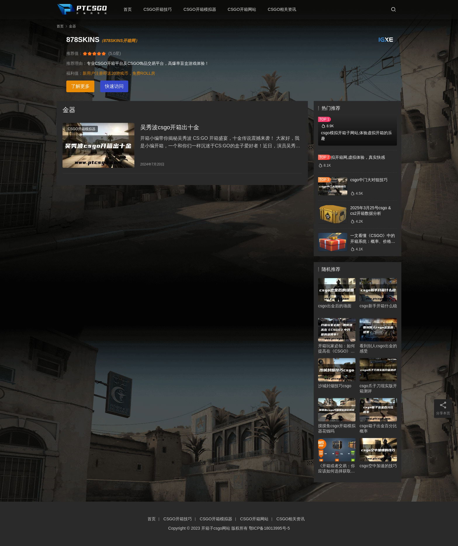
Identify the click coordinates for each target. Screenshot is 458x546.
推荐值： (74, 53)
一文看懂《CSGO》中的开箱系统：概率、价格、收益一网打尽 (372, 241)
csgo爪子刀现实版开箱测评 (378, 388)
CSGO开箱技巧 (159, 9)
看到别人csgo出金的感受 (378, 348)
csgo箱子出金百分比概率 (378, 428)
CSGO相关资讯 (284, 9)
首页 (129, 9)
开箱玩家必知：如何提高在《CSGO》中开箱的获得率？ (336, 348)
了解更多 (80, 86)
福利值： (74, 73)
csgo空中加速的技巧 (378, 465)
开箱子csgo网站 (215, 528)
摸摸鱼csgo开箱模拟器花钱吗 (336, 428)
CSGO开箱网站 (244, 9)
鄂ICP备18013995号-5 (269, 528)
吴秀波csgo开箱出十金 (169, 128)
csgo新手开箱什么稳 (378, 305)
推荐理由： (76, 63)
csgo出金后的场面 (334, 305)
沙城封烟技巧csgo (334, 385)
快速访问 (114, 86)
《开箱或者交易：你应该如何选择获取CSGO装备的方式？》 (336, 468)
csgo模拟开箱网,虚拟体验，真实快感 (351, 157)
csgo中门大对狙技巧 (369, 179)
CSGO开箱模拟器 (201, 9)
